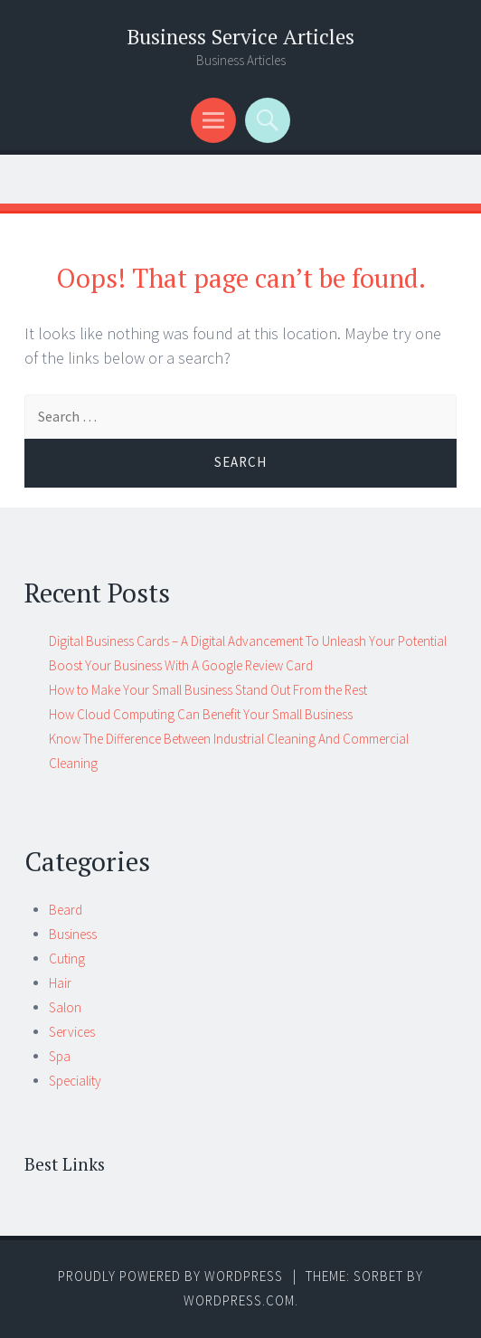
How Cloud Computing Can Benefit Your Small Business (201, 714)
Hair (60, 983)
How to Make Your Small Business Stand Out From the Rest (208, 689)
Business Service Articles (240, 37)
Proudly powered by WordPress (170, 1276)
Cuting (67, 958)
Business (73, 934)
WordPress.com (239, 1300)
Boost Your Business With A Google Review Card (181, 665)
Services (72, 1031)
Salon (65, 1007)
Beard (65, 909)
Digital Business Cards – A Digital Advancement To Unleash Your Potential (248, 641)
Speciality (75, 1080)
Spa (60, 1056)
